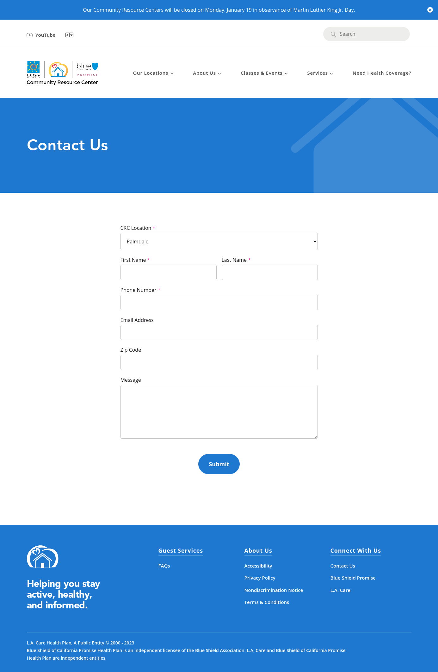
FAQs (164, 565)
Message (130, 379)
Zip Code (130, 349)
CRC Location (135, 227)
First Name (133, 259)
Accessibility (258, 565)
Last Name (234, 259)
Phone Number (138, 289)
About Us (204, 73)
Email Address (137, 320)
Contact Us (342, 565)
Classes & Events (261, 73)
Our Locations (151, 73)
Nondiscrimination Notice (273, 590)
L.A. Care (340, 590)
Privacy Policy (259, 578)
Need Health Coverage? (382, 73)
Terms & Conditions (266, 602)
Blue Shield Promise (353, 578)
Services (317, 73)
